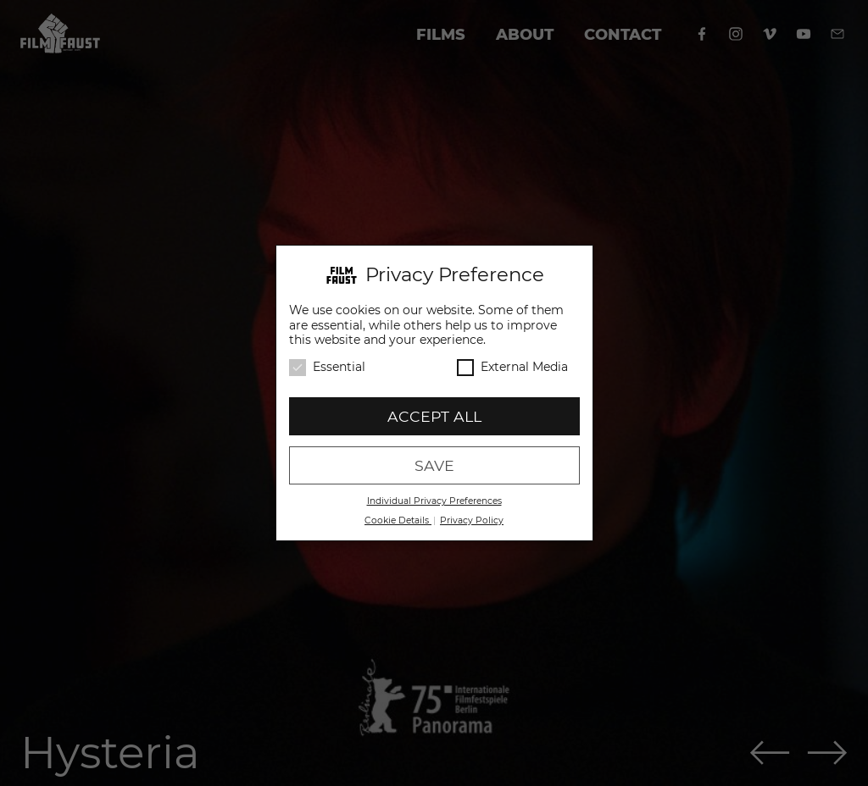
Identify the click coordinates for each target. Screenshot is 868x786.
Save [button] (434, 464)
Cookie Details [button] (397, 519)
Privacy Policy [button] (472, 519)
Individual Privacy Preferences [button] (434, 500)
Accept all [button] (434, 415)
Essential (327, 366)
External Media (512, 366)
